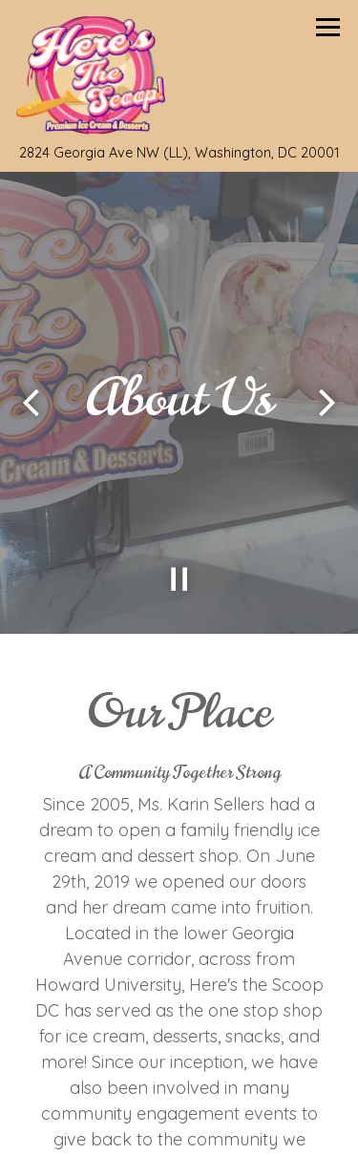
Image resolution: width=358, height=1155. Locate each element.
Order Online (238, 1123)
